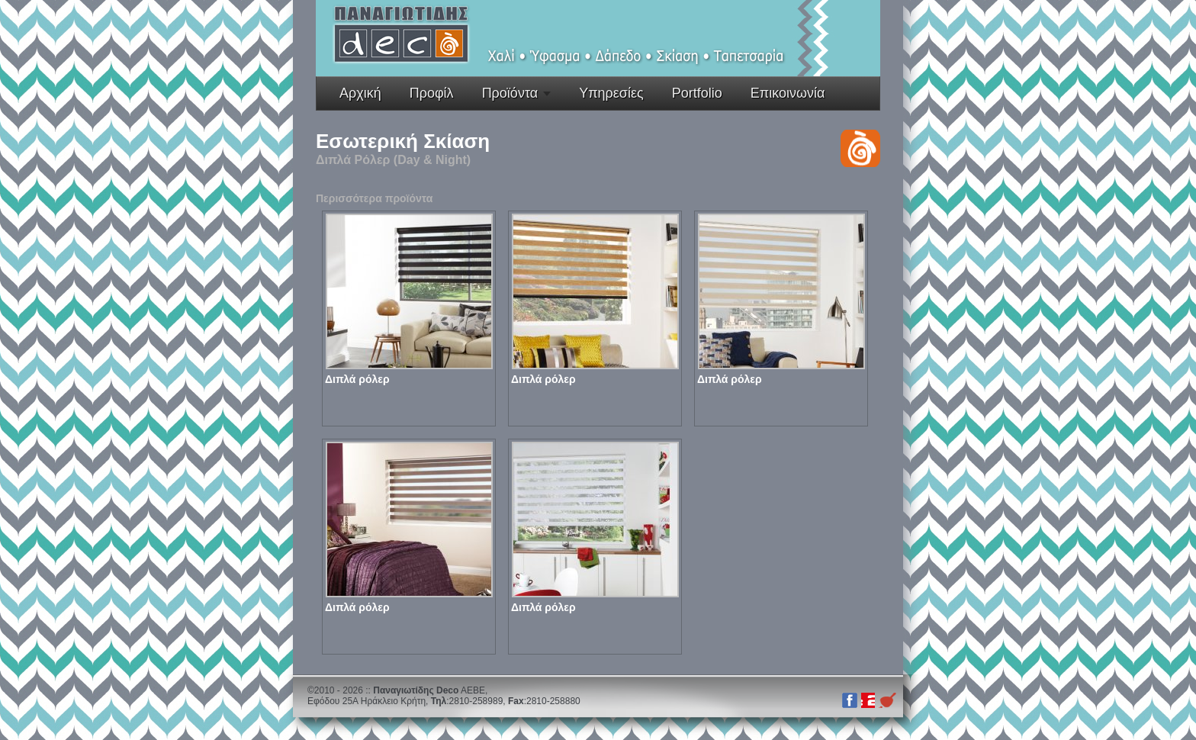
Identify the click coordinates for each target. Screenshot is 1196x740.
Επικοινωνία (788, 93)
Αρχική (360, 93)
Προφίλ (432, 93)
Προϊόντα (510, 93)
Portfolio (697, 93)
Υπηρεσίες (611, 93)
